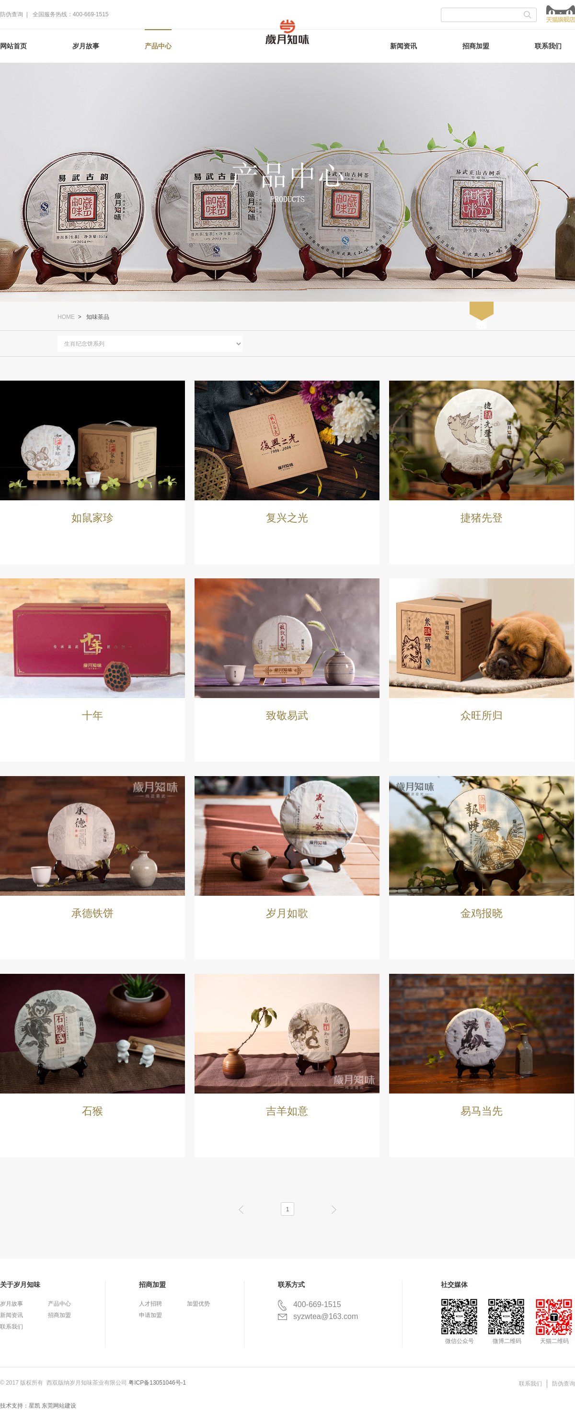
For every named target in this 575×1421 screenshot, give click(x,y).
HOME (66, 317)
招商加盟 (475, 46)
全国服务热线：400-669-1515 (71, 14)
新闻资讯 (403, 46)
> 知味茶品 (92, 317)
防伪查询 (563, 1383)
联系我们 (548, 46)
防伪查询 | (15, 14)
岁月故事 (85, 46)
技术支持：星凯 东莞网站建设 (38, 1405)
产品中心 (158, 46)
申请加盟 (150, 1315)
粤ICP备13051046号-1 (157, 1382)
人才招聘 (150, 1303)
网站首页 (13, 46)
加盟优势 (198, 1303)
